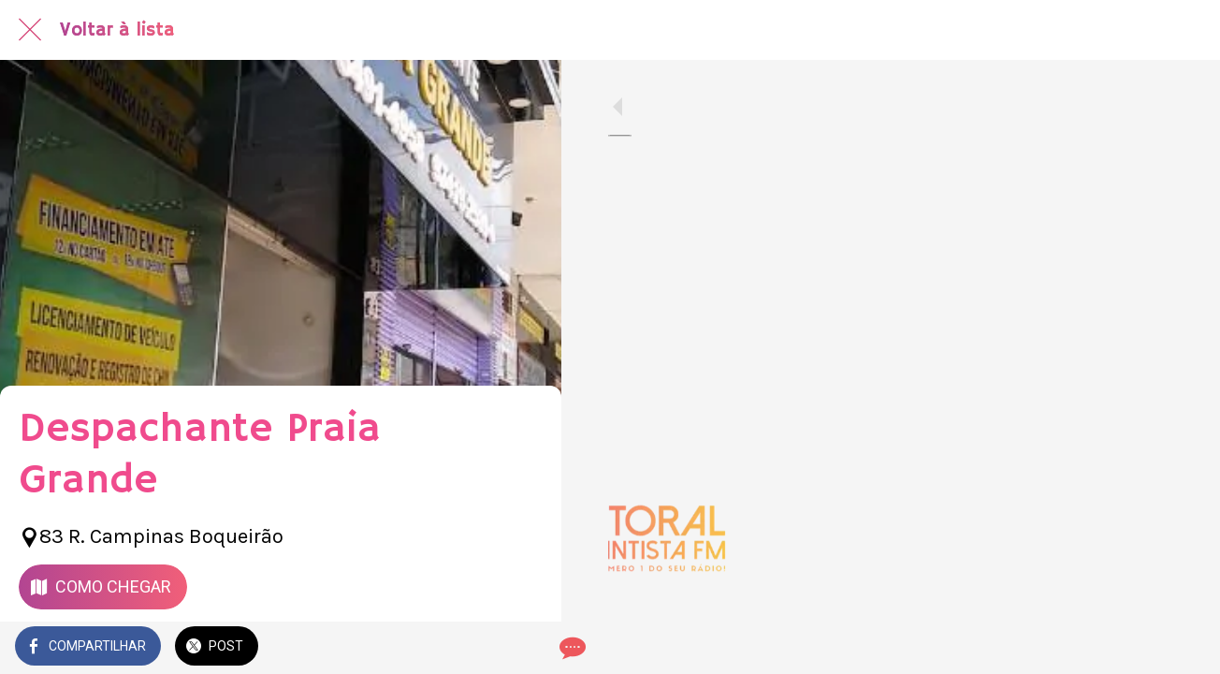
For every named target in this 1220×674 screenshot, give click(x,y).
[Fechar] (30, 30)
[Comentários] (523, 647)
